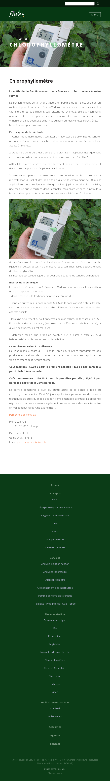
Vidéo (55, 692)
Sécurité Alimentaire (55, 668)
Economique (55, 636)
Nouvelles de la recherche (55, 652)
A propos (55, 493)
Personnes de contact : (22, 414)
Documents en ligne (55, 620)
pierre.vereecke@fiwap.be (32, 442)
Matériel (55, 708)
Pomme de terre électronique (55, 595)
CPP (55, 523)
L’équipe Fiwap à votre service (55, 507)
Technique (55, 684)
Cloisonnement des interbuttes (55, 587)
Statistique (55, 676)
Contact (55, 743)
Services (55, 557)
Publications (55, 716)
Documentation (55, 614)
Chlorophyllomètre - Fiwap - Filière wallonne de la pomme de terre (16, 13)
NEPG (55, 531)
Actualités (55, 726)
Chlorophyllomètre (55, 579)
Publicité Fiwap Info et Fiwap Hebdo (55, 603)
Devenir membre (55, 547)
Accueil (55, 485)
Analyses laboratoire (55, 571)
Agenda (55, 735)
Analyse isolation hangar (55, 563)
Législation (55, 644)
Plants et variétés (55, 660)
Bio (55, 628)
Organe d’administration (55, 515)
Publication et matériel (55, 702)
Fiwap (55, 499)
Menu (94, 14)
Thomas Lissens (55, 773)
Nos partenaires (55, 539)
